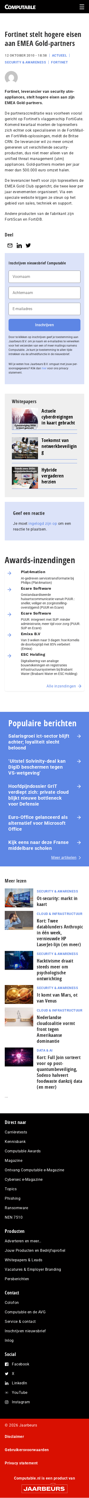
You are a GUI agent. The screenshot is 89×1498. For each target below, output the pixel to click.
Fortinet (59, 62)
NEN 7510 (14, 1217)
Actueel (59, 55)
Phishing (12, 1198)
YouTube (20, 1392)
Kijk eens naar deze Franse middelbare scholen (38, 845)
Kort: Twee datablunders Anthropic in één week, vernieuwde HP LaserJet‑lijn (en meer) (60, 933)
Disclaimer (14, 1436)
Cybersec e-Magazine (24, 1179)
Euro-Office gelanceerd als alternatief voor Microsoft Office (38, 823)
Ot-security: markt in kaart (57, 901)
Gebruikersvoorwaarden (27, 1450)
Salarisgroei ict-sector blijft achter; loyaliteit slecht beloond (38, 742)
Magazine (13, 1160)
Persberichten (17, 1279)
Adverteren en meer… (23, 1241)
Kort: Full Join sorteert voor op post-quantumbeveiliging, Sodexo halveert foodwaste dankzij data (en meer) (59, 1072)
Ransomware (16, 1208)
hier (44, 368)
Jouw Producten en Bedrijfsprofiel (35, 1250)
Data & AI (45, 1050)
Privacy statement (21, 1463)
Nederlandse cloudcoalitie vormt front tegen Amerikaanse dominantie (56, 1029)
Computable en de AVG (25, 1312)
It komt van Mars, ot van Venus (57, 998)
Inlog (9, 1340)
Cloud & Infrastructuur (59, 914)
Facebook (20, 1364)
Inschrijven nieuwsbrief (25, 1331)
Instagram (21, 1402)
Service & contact (20, 1321)
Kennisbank (15, 1141)
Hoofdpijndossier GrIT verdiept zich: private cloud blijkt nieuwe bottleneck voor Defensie (38, 795)
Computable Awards (23, 1151)
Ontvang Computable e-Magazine (34, 1170)
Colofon (12, 1302)
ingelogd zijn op (42, 523)
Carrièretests (16, 1132)
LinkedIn (19, 1383)
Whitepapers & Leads (23, 1260)
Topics (11, 1189)
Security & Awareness (25, 62)
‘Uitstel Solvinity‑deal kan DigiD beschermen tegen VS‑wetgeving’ (37, 767)
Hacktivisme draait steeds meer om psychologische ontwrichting (55, 970)
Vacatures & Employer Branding (33, 1269)
